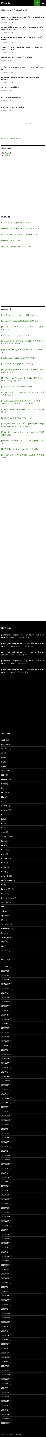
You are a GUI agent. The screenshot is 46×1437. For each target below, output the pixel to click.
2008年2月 (5, 1357)
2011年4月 (5, 1190)
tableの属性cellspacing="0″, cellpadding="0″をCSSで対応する (22, 28)
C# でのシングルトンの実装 (12, 107)
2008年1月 (5, 1361)
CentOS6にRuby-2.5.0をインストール (16, 246)
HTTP (3, 814)
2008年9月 (5, 1326)
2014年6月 (5, 1067)
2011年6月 (5, 1181)
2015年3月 (5, 1045)
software (5, 911)
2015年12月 (6, 1028)
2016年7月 (5, 1006)
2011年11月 (6, 1159)
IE (2, 819)
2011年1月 (5, 1203)
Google (4, 810)
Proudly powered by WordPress (12, 1434)
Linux (3, 841)
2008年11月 (6, 1317)
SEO (3, 906)
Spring (4, 915)
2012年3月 (5, 1142)
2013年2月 (5, 1107)
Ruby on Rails (6, 898)
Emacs (4, 784)
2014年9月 (5, 1058)
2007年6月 (5, 1392)
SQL (2, 920)
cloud (3, 766)
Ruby (3, 893)
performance (6, 880)
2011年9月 (5, 1168)
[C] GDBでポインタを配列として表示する (17, 363)
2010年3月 (5, 1247)
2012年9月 (5, 1129)
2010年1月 (5, 1256)
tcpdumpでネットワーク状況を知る (16, 57)
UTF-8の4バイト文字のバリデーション (16, 222)
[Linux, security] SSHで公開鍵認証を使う (17, 386)
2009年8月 (5, 1278)
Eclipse (4, 779)
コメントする (14, 22)
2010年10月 (6, 1216)
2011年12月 (6, 1155)
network (4, 876)
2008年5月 (5, 1344)
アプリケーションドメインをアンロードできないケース (22, 68)
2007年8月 (5, 1383)
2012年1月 (5, 1151)
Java (3, 832)
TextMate (5, 937)
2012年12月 (6, 1116)
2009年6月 (5, 1287)
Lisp (3, 845)
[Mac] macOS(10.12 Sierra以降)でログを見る (18, 358)
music (3, 867)
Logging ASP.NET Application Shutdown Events (20, 78)
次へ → (28, 123)
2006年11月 (6, 1423)
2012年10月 (6, 1124)
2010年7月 (5, 1230)
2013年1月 (5, 1111)
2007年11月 (6, 1370)
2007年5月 (5, 1396)
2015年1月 (5, 1050)
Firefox (4, 792)
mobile (4, 858)
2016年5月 (5, 1010)
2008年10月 (6, 1322)
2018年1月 (5, 979)
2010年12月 (6, 1208)
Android (4, 744)
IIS (2, 823)
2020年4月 (5, 966)
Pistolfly (5, 3)
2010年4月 (5, 1243)
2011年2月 (5, 1199)
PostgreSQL (6, 889)
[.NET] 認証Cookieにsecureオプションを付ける (20, 449)
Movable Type (7, 863)
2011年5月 (5, 1186)
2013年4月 (5, 1098)
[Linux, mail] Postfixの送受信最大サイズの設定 (19, 321)
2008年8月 (5, 1331)
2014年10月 (6, 1054)
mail (3, 854)
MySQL (4, 871)
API (2, 753)
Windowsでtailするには (10, 240)
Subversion (5, 928)
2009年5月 (5, 1291)
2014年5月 (5, 1072)
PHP (3, 884)
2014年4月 (5, 1076)
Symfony (4, 933)
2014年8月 (5, 1063)
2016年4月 (5, 1015)
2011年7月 (5, 1177)
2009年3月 (5, 1300)
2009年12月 (6, 1260)
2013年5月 (5, 1094)
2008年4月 (5, 1348)
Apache (4, 748)
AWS (3, 757)
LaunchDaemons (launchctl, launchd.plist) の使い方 (22, 38)
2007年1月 (5, 1414)
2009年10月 (6, 1269)
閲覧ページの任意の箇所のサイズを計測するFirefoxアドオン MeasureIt (23, 18)
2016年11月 (6, 1001)
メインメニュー (43, 3)
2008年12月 (6, 1313)
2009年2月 (5, 1304)
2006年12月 (6, 1418)
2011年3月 (5, 1195)
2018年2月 (5, 975)
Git (2, 801)
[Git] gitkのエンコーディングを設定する (17, 335)
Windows (5, 942)
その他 (3, 950)
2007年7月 (5, 1388)
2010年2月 (5, 1252)
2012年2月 (5, 1146)
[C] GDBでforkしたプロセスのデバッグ (16, 418)
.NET (3, 740)
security (4, 902)
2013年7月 (5, 1089)
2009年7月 (5, 1282)
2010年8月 (5, 1225)
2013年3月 (5, 1102)
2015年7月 (5, 1037)
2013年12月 (6, 1080)
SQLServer (5, 924)
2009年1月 (5, 1309)
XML (3, 946)
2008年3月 (5, 1353)
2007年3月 (5, 1405)
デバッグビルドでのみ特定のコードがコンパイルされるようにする (22, 48)
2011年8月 (5, 1173)
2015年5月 (5, 1041)
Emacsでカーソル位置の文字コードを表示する (19, 234)
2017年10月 (6, 988)
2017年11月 (6, 984)
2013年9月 (5, 1085)
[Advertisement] (23, 185)
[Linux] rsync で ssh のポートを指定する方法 (18, 315)
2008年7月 (5, 1335)
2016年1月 (5, 1023)
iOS (2, 827)
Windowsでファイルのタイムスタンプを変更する (20, 228)
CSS (2, 775)
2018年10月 (6, 971)
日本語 (7, 155)
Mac (2, 849)
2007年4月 (5, 1401)
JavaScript (5, 836)
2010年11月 (6, 1212)
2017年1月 (5, 997)
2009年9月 (5, 1274)
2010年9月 (5, 1221)
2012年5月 (5, 1133)
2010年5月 (5, 1238)
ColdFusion (5, 770)
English (8, 153)
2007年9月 (5, 1379)
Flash (3, 797)
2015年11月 (6, 1032)
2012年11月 (6, 1120)
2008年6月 (5, 1339)
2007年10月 (6, 1374)
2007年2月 (5, 1410)
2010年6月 (5, 1234)
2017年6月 (5, 993)
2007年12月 (6, 1366)
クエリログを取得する (10, 87)
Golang (4, 805)
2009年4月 (5, 1295)
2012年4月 (5, 1137)
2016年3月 (5, 1019)
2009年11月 (6, 1265)
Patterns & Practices (11, 97)
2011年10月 (6, 1164)
